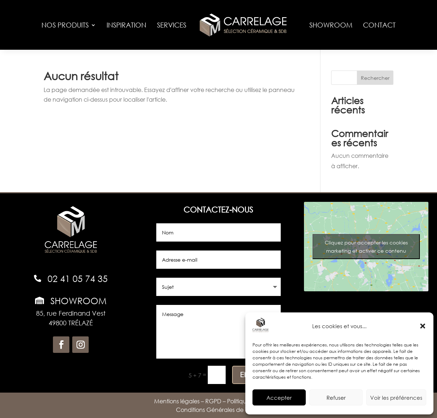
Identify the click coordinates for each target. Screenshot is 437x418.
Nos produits (65, 25)
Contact (379, 25)
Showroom (330, 25)
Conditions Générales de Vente (218, 409)
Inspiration (126, 25)
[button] (422, 326)
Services (171, 25)
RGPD (213, 401)
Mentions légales (177, 401)
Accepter (279, 397)
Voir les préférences (396, 397)
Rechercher (375, 77)
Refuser (336, 397)
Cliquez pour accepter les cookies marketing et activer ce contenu (366, 246)
